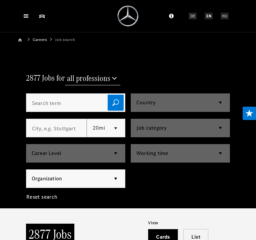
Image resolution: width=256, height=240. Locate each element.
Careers (40, 39)
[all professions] (92, 79)
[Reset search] (42, 200)
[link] (24, 39)
